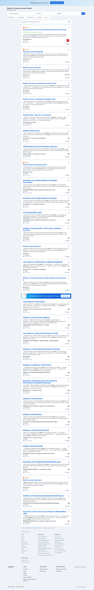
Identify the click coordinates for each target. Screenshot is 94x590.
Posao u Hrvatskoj (27, 577)
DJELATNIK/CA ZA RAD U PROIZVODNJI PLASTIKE (40, 333)
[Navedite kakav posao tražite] (21, 13)
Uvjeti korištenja (11, 586)
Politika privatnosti (20, 586)
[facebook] (75, 567)
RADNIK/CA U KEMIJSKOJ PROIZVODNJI (37, 365)
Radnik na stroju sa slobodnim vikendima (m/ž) (39, 99)
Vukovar (23, 545)
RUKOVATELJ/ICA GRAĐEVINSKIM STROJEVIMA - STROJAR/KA (40, 181)
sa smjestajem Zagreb (59, 538)
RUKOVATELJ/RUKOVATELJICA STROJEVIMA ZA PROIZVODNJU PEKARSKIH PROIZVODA (40, 382)
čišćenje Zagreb (58, 542)
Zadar (22, 549)
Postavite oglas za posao (57, 2)
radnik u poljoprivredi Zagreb (43, 540)
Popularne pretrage (26, 531)
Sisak (22, 552)
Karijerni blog (59, 571)
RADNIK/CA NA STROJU (31, 131)
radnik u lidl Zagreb (41, 538)
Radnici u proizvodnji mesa (32, 480)
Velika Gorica (24, 550)
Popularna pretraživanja (61, 569)
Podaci (24, 571)
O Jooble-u (25, 569)
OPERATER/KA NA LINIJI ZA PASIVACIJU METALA (40, 147)
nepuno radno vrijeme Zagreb (60, 550)
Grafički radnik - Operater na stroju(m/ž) (37, 115)
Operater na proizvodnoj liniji (33, 52)
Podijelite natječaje (44, 569)
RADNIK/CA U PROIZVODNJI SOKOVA (36, 430)
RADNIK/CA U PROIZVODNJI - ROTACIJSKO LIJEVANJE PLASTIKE (42, 229)
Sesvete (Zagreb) (24, 543)
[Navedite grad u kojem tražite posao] (48, 13)
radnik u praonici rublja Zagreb (44, 553)
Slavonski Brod (24, 542)
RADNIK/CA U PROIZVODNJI (33, 399)
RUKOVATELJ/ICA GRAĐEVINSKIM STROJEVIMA (40, 198)
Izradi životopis (65, 296)
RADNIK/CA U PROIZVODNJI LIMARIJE (36, 318)
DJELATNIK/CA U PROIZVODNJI (34, 302)
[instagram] (78, 567)
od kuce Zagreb (58, 547)
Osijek (22, 536)
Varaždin (23, 538)
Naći (83, 13)
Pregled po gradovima (25, 561)
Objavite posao (43, 571)
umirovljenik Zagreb (58, 552)
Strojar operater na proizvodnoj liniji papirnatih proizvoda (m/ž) (45, 30)
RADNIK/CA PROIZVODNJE (32, 414)
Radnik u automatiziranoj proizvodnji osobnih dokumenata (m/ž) (44, 279)
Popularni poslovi (24, 560)
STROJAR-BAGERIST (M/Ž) (32, 213)
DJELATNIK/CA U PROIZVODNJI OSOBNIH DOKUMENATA (43, 262)
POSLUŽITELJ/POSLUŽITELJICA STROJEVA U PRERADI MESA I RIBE (44, 513)
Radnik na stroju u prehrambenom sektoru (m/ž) (39, 83)
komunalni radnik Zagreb (43, 542)
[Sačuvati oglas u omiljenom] (68, 27)
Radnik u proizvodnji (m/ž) (32, 67)
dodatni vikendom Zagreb (60, 540)
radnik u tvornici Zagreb (42, 551)
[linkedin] (84, 567)
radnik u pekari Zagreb (42, 546)
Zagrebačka (23, 547)
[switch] (69, 21)
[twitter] (81, 567)
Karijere (24, 573)
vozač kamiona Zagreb (59, 549)
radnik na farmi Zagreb (42, 536)
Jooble (84, 587)
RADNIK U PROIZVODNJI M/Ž (33, 446)
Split (22, 540)
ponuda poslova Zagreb (59, 543)
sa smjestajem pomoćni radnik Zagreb (45, 555)
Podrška (25, 575)
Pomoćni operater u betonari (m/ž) (35, 165)
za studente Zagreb (58, 545)
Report (67, 44)
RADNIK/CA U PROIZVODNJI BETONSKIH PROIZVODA (41, 349)
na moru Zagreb (58, 536)
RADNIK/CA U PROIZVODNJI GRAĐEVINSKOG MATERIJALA (43, 496)
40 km (59, 13)
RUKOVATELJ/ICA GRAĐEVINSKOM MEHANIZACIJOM (41, 462)
